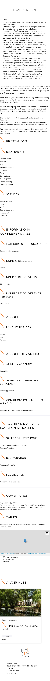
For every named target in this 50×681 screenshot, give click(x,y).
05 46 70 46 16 (30, 566)
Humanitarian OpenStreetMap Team (37, 553)
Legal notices (13, 671)
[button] (47, 533)
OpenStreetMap (10, 553)
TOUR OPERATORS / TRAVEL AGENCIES (22, 666)
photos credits (13, 673)
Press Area (12, 663)
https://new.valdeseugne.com (29, 571)
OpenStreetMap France (12, 555)
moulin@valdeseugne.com (28, 569)
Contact (10, 668)
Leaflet (2, 553)
